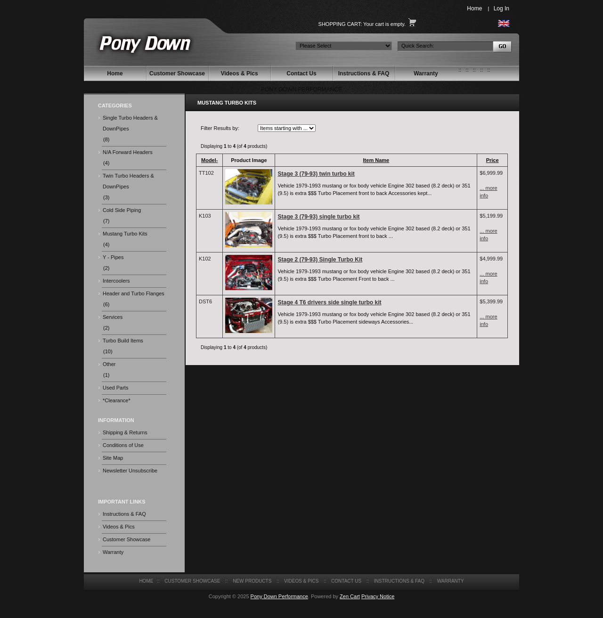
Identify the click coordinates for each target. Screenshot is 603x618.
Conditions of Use (123, 445)
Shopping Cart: (340, 24)
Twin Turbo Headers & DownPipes (128, 181)
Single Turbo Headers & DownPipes (130, 123)
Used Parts (115, 387)
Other (109, 364)
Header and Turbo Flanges (133, 293)
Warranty (426, 73)
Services (112, 317)
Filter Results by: (220, 128)
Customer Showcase (177, 73)
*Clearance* (116, 400)
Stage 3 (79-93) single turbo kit (318, 216)
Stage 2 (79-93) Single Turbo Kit (319, 259)
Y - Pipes (113, 257)
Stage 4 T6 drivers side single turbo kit (329, 302)
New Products (252, 581)
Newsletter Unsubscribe (130, 470)
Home (474, 8)
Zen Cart (350, 596)
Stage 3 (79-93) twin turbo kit (315, 174)
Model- (209, 160)
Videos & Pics (239, 73)
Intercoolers (116, 281)
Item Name (376, 160)
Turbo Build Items (123, 340)
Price (492, 160)
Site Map (113, 458)
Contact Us (301, 73)
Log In (501, 8)
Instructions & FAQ (364, 73)
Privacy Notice (377, 596)
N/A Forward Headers (128, 152)
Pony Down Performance (279, 596)
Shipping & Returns (125, 432)
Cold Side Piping (122, 210)
